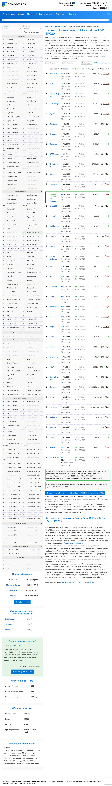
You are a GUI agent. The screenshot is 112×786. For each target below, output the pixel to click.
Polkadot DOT (11, 319)
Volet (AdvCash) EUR (13, 394)
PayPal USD (10, 113)
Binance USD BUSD (12, 303)
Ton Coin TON (11, 101)
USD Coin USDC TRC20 (14, 272)
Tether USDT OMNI (12, 296)
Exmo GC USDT (11, 336)
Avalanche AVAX (12, 323)
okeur (8, 568)
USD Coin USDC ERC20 (14, 248)
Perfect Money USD (13, 351)
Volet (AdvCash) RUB (13, 390)
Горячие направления (31, 32)
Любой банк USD (12, 124)
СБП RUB (9, 136)
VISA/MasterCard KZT (14, 471)
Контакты (72, 14)
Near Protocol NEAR (13, 327)
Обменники (32, 14)
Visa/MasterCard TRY (13, 491)
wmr (8, 561)
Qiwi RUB (9, 347)
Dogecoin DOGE (12, 63)
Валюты (21, 14)
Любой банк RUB (12, 128)
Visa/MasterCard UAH (14, 172)
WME (8, 343)
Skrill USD (10, 382)
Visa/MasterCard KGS (13, 506)
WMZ (8, 105)
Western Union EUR (13, 554)
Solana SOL (10, 97)
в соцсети (72, 582)
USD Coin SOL (11, 276)
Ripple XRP (10, 55)
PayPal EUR (10, 379)
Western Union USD (13, 550)
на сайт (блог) (89, 582)
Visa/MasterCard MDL (14, 483)
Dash (8, 67)
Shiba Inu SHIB (11, 288)
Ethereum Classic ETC (13, 299)
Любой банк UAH (12, 132)
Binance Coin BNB (12, 284)
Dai (8, 315)
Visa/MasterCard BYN (13, 475)
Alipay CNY (10, 120)
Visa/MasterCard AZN (13, 518)
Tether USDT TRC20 (13, 75)
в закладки (64, 582)
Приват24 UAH (11, 435)
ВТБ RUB (9, 154)
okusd (8, 564)
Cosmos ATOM (11, 292)
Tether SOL (10, 264)
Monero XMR (11, 59)
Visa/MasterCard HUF (13, 487)
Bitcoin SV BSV (11, 199)
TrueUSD (9, 280)
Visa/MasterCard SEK (13, 494)
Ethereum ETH (11, 47)
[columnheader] (47, 68)
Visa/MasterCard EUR (13, 449)
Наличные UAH (12, 188)
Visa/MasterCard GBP (13, 463)
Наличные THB (12, 543)
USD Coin (9, 268)
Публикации (61, 14)
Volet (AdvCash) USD (13, 117)
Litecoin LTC (10, 51)
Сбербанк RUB (11, 140)
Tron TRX (9, 87)
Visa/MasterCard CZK (13, 502)
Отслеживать (86, 63)
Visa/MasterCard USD (13, 162)
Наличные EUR (12, 184)
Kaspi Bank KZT (11, 158)
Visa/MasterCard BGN (14, 514)
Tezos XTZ (10, 311)
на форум (80, 582)
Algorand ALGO (12, 307)
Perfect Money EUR (13, 355)
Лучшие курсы (9, 14)
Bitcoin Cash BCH (12, 43)
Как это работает (46, 14)
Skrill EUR (10, 386)
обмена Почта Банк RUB (73, 543)
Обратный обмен (103, 63)
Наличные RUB (12, 180)
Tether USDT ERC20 (13, 71)
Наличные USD (12, 176)
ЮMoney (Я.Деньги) (13, 109)
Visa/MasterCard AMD (14, 479)
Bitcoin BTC (10, 39)
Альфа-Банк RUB (12, 144)
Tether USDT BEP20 (13, 79)
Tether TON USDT (12, 83)
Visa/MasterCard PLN (13, 498)
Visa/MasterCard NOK (14, 510)
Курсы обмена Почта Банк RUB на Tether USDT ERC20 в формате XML (75, 493)
